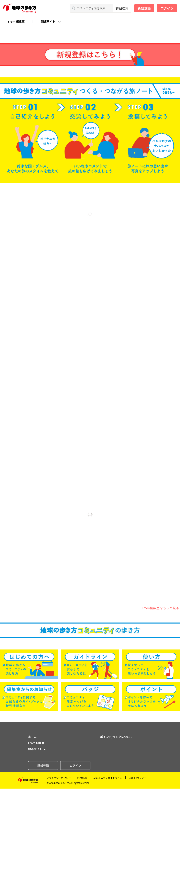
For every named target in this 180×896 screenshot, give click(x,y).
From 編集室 (16, 21)
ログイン (166, 8)
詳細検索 (121, 8)
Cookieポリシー (137, 885)
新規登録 (144, 8)
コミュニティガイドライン (107, 885)
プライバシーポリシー (58, 885)
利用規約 (82, 885)
